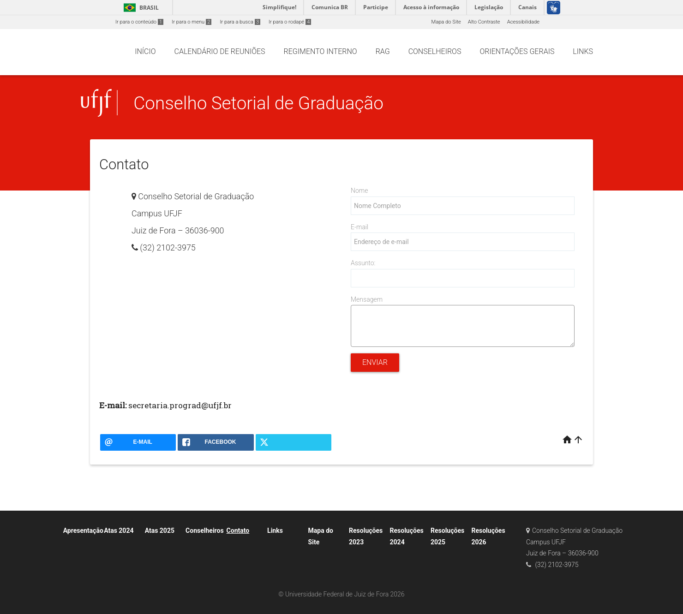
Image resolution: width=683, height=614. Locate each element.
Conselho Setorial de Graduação (258, 103)
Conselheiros (204, 530)
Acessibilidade (523, 22)
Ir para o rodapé (290, 22)
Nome (359, 190)
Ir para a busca (240, 22)
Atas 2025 (159, 530)
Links (275, 530)
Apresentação (83, 530)
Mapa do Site (446, 22)
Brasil (139, 8)
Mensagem (367, 299)
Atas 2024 (118, 530)
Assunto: (363, 263)
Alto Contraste (484, 22)
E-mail (359, 227)
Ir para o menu (191, 22)
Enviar (375, 362)
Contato (238, 530)
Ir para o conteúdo (139, 22)
